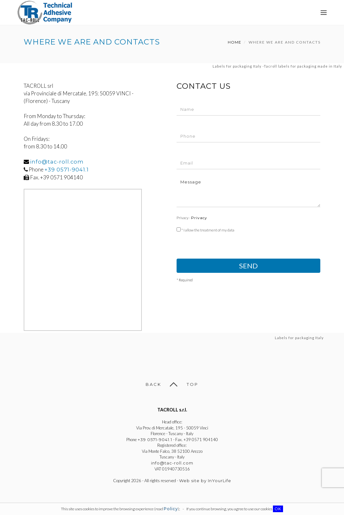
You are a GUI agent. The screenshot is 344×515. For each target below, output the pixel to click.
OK (278, 508)
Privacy (199, 217)
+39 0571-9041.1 (67, 169)
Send (248, 265)
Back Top (172, 384)
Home (234, 42)
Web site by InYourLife (205, 480)
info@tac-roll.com (57, 162)
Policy (171, 508)
